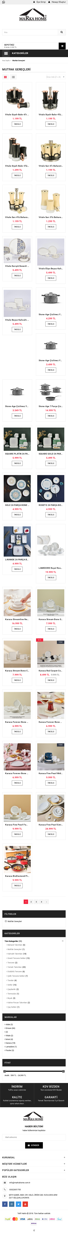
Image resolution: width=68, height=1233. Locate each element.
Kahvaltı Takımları (14, 954)
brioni (7, 1039)
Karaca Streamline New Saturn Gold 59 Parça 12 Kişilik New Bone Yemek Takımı (18, 619)
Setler (9, 985)
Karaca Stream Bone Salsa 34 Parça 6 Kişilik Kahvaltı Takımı (51, 619)
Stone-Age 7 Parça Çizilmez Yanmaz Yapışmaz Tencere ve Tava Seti (51, 406)
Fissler (7, 1050)
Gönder (35, 1145)
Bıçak (9, 998)
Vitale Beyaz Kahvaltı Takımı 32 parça (18, 320)
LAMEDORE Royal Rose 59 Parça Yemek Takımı (51, 568)
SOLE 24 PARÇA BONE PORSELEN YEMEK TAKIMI (18, 505)
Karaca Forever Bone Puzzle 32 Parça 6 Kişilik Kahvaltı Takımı (51, 722)
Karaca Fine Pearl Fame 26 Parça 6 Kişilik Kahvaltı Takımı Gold (18, 824)
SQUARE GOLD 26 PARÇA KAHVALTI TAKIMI (51, 454)
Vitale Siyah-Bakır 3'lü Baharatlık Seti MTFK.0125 (18, 166)
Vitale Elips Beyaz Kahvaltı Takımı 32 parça (51, 268)
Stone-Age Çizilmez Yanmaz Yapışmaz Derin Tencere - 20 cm (18, 406)
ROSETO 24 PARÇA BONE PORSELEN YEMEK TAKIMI (51, 505)
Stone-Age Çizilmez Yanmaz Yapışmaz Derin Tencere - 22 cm (51, 360)
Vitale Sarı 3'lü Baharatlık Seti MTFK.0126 (51, 217)
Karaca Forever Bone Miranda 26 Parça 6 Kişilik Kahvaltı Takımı (18, 773)
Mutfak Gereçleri (13, 921)
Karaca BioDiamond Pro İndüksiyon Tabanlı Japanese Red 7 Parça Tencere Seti (18, 876)
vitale (7, 1024)
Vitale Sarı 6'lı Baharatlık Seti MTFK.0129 (51, 166)
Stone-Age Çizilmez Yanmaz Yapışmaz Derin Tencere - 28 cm (51, 314)
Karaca (8, 1043)
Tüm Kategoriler (11, 941)
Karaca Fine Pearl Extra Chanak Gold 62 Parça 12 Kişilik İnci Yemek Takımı (51, 824)
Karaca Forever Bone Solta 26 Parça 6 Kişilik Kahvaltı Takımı (18, 722)
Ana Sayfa (6, 61)
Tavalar (10, 980)
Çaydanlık (11, 989)
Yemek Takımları (14, 967)
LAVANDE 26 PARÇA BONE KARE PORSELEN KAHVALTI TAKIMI (18, 559)
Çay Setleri (11, 1007)
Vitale (7, 1035)
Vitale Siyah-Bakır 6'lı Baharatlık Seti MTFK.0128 (18, 114)
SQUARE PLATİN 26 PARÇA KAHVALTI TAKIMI (18, 454)
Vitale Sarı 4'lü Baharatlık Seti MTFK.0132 (18, 217)
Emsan (7, 1028)
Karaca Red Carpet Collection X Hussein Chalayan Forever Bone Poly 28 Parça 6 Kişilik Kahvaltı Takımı (51, 670)
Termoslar (11, 994)
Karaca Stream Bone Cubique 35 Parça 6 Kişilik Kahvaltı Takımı (18, 670)
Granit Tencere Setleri (16, 958)
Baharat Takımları (14, 945)
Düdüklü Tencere (14, 971)
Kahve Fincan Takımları (16, 1002)
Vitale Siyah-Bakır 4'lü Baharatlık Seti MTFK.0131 (51, 114)
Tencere (10, 963)
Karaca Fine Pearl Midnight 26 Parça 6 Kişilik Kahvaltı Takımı (51, 773)
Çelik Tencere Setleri (15, 976)
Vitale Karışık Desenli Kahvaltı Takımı (18, 266)
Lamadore (9, 1047)
